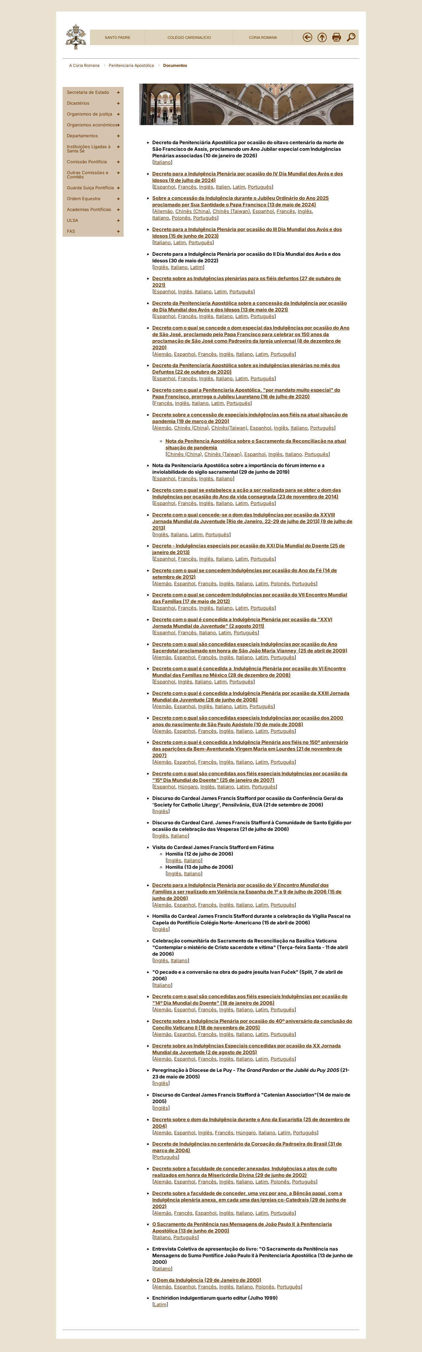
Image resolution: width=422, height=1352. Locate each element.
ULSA (72, 220)
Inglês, (186, 292)
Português (260, 187)
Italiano (162, 162)
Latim (239, 187)
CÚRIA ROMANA (263, 38)
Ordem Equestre (84, 198)
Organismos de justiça (89, 114)
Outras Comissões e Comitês (87, 174)
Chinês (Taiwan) (231, 211)
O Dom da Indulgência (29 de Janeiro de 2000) (206, 1280)
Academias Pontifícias (89, 209)
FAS (71, 231)
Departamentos (82, 135)
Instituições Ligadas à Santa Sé (88, 148)
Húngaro (188, 787)
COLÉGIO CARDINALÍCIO (189, 38)
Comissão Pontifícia (87, 161)
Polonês (181, 218)
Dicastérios (78, 103)
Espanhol (164, 187)
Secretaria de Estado (88, 92)
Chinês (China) (192, 211)
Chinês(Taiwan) (229, 428)
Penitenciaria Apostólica (132, 65)
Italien (223, 187)
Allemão (163, 211)
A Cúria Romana (85, 65)
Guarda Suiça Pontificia (90, 187)
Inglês (206, 187)
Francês (187, 187)
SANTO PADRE (118, 38)
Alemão (162, 354)
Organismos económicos (92, 124)
